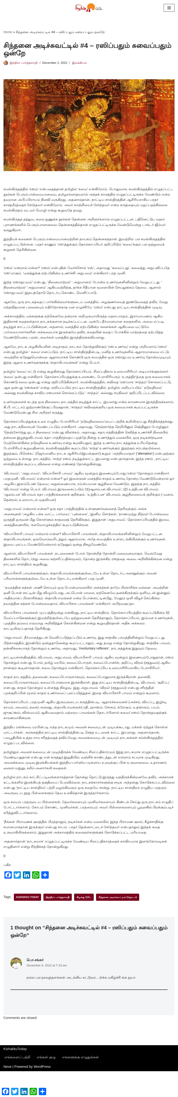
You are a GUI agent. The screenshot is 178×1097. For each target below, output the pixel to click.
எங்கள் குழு (46, 1083)
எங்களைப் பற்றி (17, 1083)
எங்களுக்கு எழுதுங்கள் (80, 1083)
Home (7, 32)
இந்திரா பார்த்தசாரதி (24, 63)
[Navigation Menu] (169, 8)
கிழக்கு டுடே (84, 921)
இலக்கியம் (82, 63)
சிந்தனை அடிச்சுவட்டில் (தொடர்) (118, 921)
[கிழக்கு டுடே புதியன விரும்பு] (89, 7)
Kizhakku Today (27, 921)
